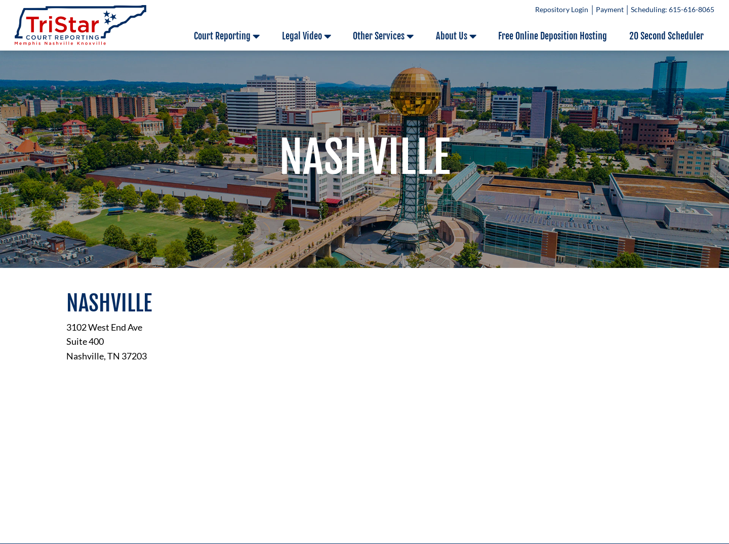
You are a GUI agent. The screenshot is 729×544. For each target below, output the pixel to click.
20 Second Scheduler (666, 35)
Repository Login (561, 10)
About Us (456, 36)
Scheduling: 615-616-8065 (672, 10)
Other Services (383, 36)
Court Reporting (227, 36)
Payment (609, 10)
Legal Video (306, 36)
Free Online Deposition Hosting (552, 35)
